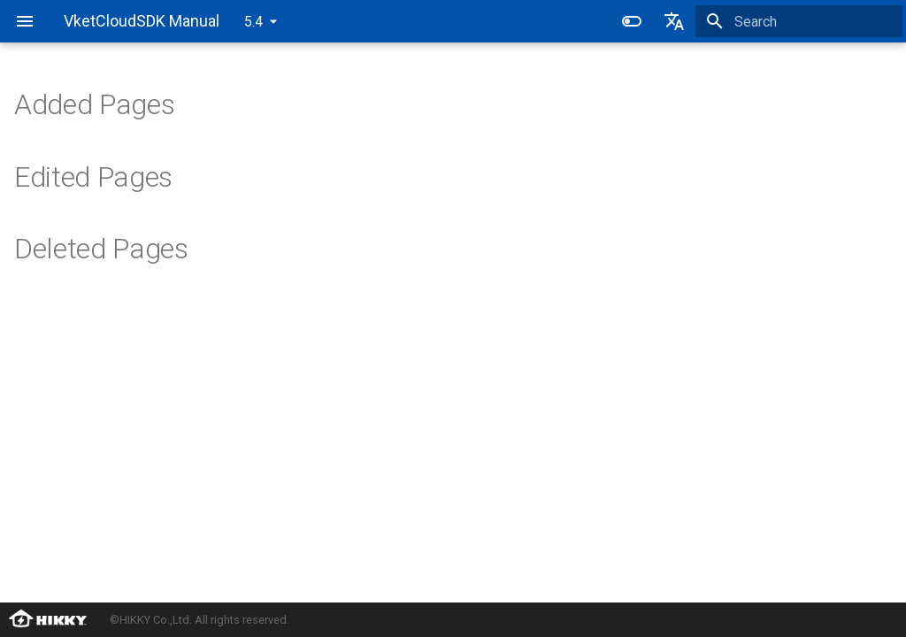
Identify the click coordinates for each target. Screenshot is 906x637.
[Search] (798, 21)
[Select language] (674, 21)
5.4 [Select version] (253, 21)
